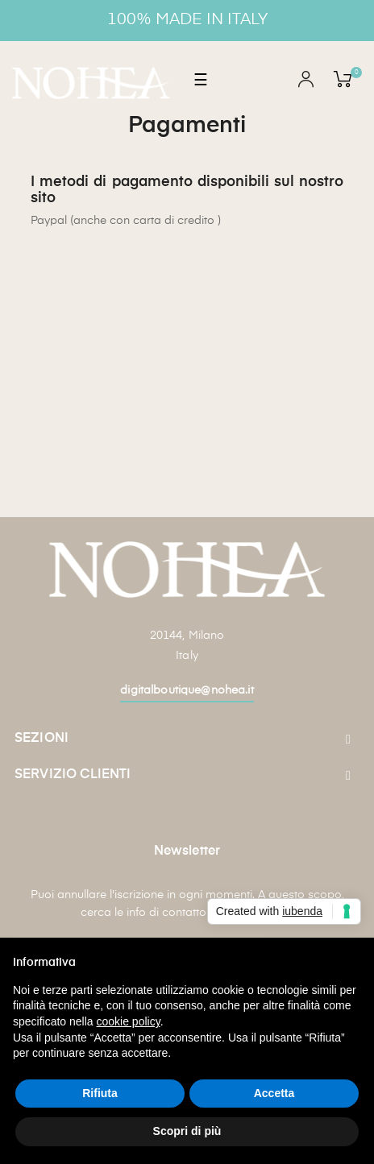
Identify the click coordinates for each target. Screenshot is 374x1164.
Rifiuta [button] (100, 1093)
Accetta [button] (274, 1093)
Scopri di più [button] (187, 1131)
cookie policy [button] (128, 1021)
